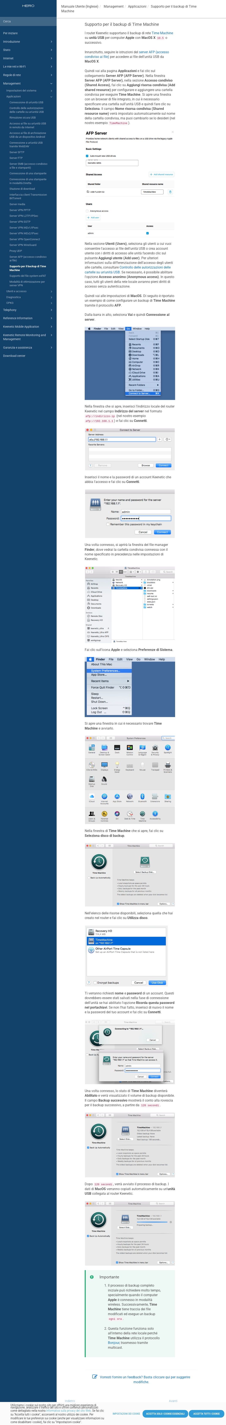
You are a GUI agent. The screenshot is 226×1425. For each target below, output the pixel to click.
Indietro (70, 1401)
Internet (28, 58)
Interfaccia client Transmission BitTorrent (28, 196)
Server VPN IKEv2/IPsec (24, 233)
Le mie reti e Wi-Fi (28, 66)
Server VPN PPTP (20, 210)
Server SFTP (17, 152)
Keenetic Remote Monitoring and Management (28, 337)
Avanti (173, 1401)
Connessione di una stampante (28, 173)
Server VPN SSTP (20, 221)
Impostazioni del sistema (30, 91)
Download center (14, 355)
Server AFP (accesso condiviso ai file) (28, 258)
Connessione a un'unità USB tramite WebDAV (26, 144)
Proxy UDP (16, 250)
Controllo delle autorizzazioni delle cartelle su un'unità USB (27, 109)
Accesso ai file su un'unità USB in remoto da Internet (28, 125)
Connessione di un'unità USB (26, 102)
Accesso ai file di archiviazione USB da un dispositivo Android (28, 134)
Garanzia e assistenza (28, 347)
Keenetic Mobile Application (28, 326)
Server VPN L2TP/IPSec (24, 215)
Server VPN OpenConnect (25, 239)
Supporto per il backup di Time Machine (28, 268)
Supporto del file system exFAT (28, 275)
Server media (17, 204)
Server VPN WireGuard (23, 245)
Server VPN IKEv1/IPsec (24, 227)
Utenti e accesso (30, 291)
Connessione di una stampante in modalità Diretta (28, 181)
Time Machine (162, 33)
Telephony (28, 310)
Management (28, 83)
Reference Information (28, 318)
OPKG (30, 303)
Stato (28, 50)
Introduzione (28, 41)
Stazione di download (22, 188)
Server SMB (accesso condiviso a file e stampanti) (28, 165)
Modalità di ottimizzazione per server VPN (27, 283)
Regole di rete (28, 75)
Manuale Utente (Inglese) (79, 6)
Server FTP (16, 158)
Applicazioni (30, 96)
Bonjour (113, 1343)
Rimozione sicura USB (23, 117)
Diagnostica (30, 297)
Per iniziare (10, 33)
